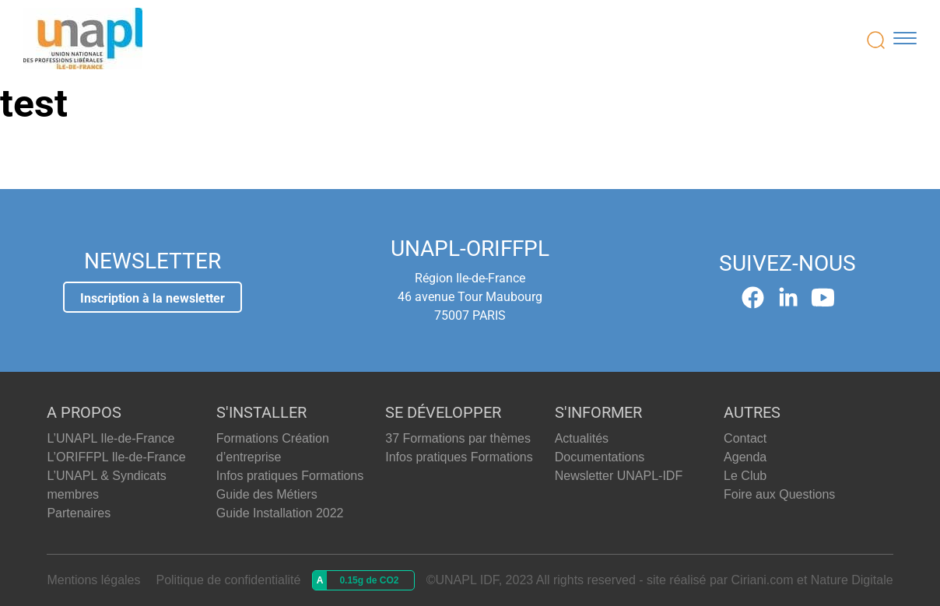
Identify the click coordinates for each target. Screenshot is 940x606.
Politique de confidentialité (228, 580)
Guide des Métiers (266, 494)
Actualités (582, 438)
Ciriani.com (762, 580)
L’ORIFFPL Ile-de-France (116, 457)
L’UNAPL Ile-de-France (110, 438)
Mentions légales (93, 580)
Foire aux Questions (779, 494)
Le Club (745, 475)
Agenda (745, 457)
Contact (745, 438)
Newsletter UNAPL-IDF (618, 475)
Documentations (600, 457)
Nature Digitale (852, 580)
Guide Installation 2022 (280, 513)
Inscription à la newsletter (152, 298)
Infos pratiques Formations (289, 475)
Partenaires (78, 513)
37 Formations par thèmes (458, 438)
